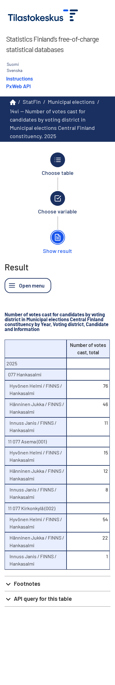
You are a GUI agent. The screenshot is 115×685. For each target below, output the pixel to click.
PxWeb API (18, 86)
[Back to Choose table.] (57, 164)
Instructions (19, 78)
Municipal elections (71, 101)
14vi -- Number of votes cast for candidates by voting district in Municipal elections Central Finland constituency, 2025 (52, 123)
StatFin (32, 101)
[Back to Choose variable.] (57, 202)
